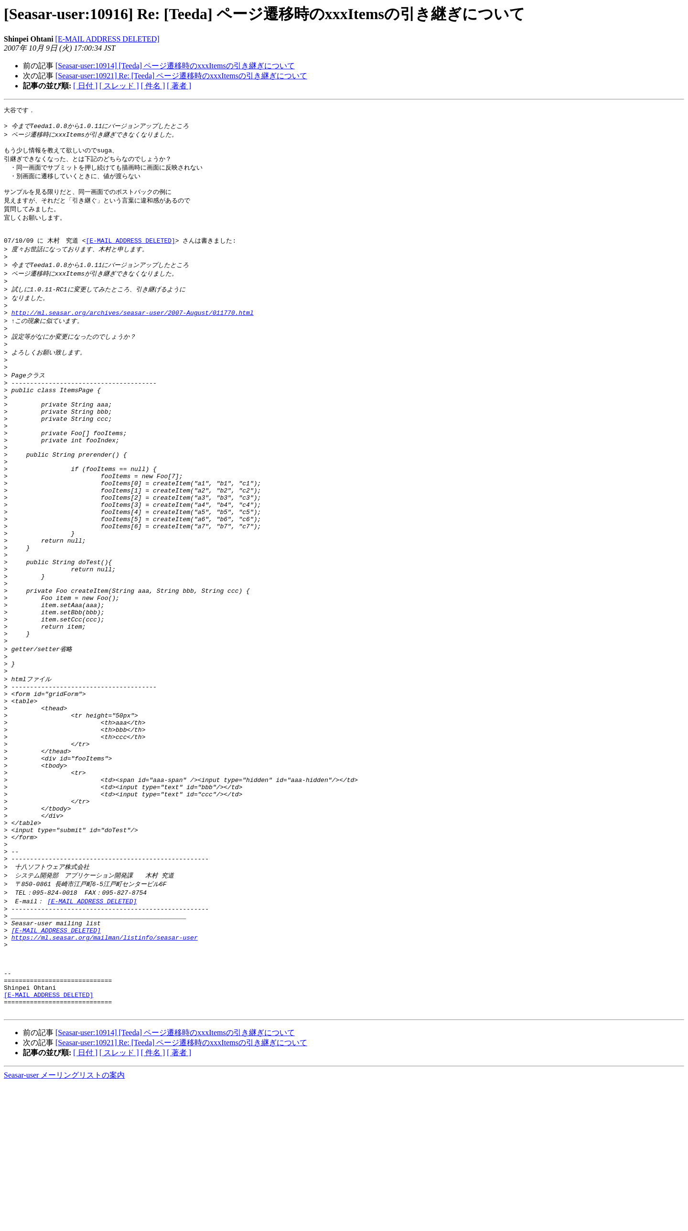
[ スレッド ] (119, 86)
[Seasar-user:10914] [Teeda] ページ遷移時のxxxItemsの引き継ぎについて (175, 66)
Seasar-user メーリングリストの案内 (64, 1222)
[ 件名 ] (153, 86)
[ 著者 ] (179, 86)
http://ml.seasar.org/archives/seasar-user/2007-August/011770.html (132, 333)
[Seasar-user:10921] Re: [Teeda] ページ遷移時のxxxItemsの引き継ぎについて (181, 76)
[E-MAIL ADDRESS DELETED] (107, 39)
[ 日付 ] (85, 86)
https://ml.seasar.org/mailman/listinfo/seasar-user (104, 1069)
